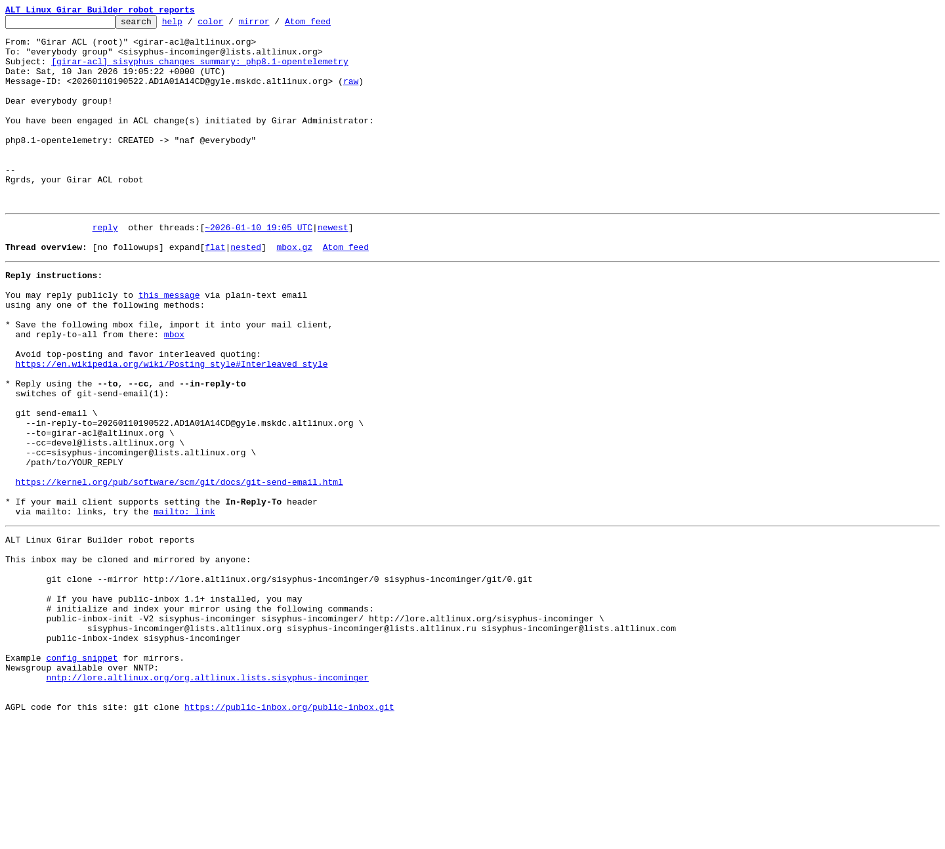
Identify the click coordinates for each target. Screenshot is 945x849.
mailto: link (184, 604)
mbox (174, 391)
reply (105, 266)
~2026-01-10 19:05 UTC (258, 266)
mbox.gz (294, 290)
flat (215, 290)
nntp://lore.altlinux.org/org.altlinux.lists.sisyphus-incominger (207, 799)
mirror (274, 25)
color (230, 25)
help (192, 25)
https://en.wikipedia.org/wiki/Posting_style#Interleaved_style (172, 426)
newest (333, 266)
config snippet (81, 775)
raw (350, 94)
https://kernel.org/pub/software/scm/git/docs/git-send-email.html (179, 568)
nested (245, 290)
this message (169, 344)
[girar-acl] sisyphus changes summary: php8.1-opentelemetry (199, 71)
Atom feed (328, 25)
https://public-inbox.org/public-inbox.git (289, 834)
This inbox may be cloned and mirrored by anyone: (128, 657)
